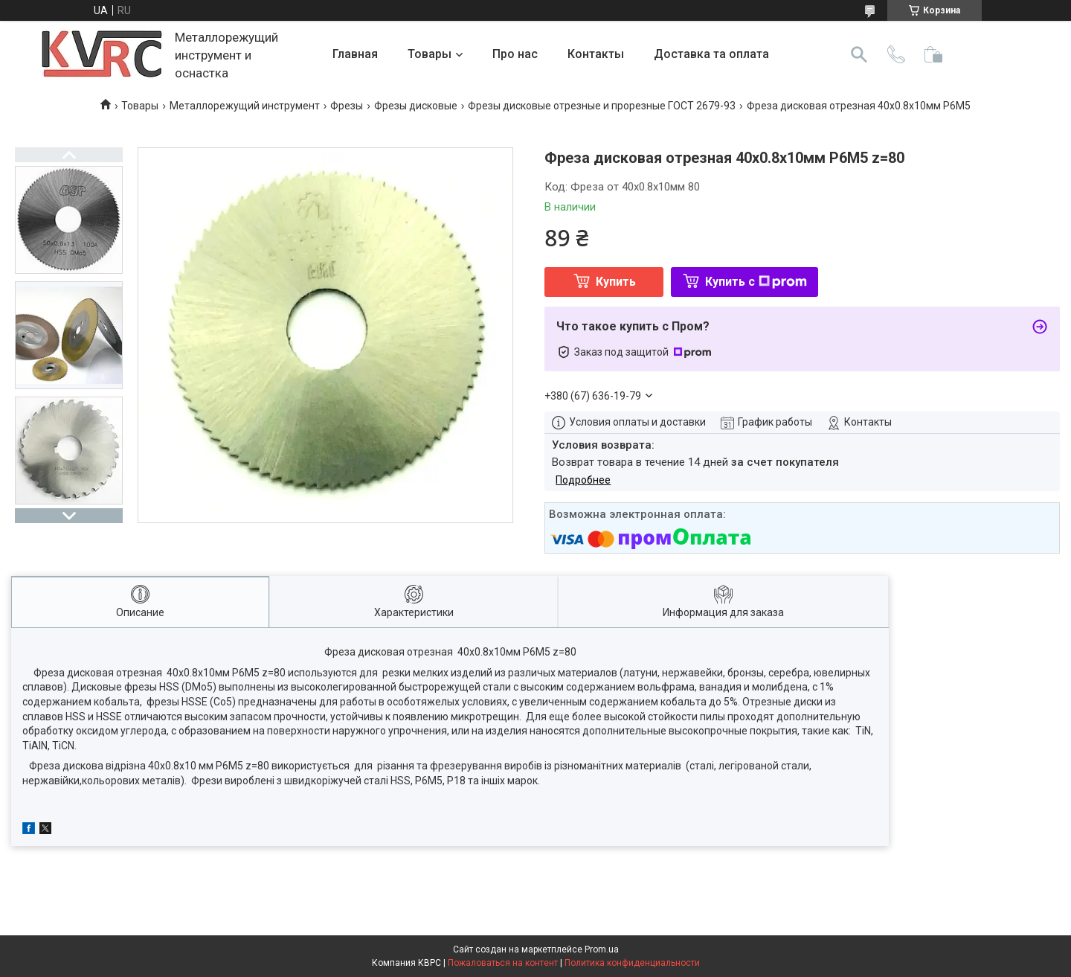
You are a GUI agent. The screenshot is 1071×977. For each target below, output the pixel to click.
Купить (616, 282)
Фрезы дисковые (415, 106)
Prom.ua (602, 949)
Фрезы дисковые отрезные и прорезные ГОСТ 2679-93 (602, 106)
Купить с (756, 282)
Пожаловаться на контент (503, 963)
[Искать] (859, 54)
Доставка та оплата (711, 54)
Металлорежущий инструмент (245, 106)
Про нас (515, 54)
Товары (429, 54)
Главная (355, 54)
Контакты (595, 54)
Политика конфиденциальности (632, 963)
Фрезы (346, 106)
